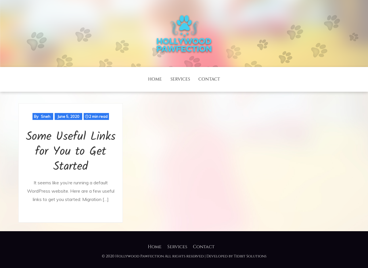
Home (155, 79)
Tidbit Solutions (250, 256)
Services (180, 79)
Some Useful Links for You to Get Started (71, 152)
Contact (209, 79)
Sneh (45, 116)
